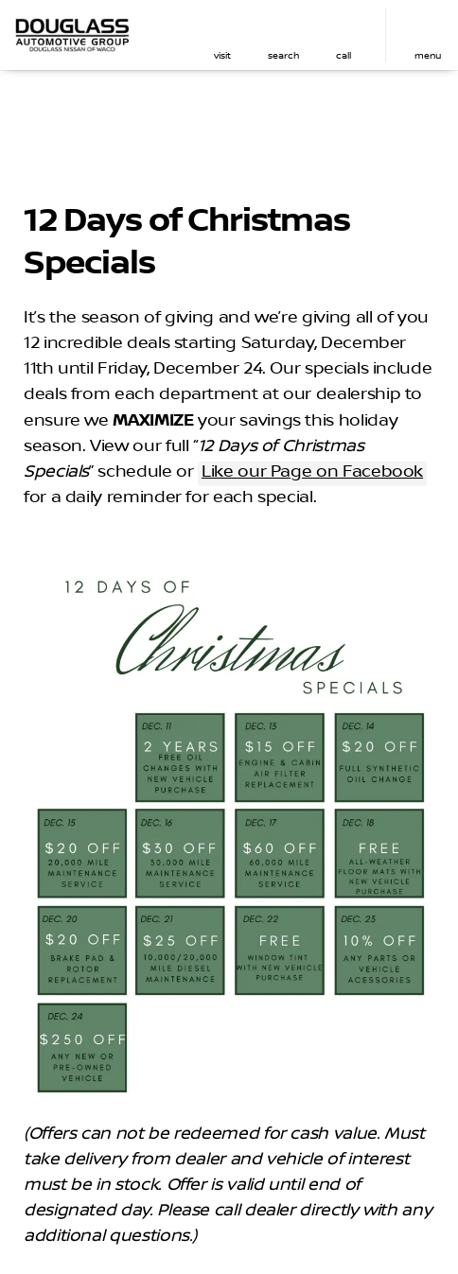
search (283, 55)
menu (427, 55)
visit (222, 55)
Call (343, 55)
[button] (222, 35)
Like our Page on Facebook (312, 472)
